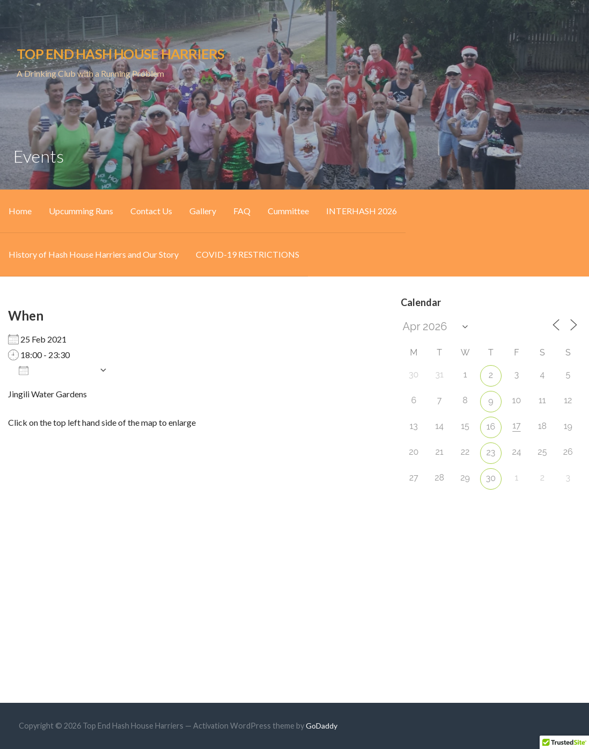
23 (491, 452)
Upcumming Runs (81, 211)
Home (20, 211)
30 (491, 478)
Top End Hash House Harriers (120, 54)
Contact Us (151, 211)
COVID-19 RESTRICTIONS (247, 254)
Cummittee (288, 211)
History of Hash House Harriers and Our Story (94, 254)
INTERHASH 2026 (361, 211)
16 (491, 426)
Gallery (202, 211)
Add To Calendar (56, 370)
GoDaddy (321, 725)
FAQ (242, 211)
